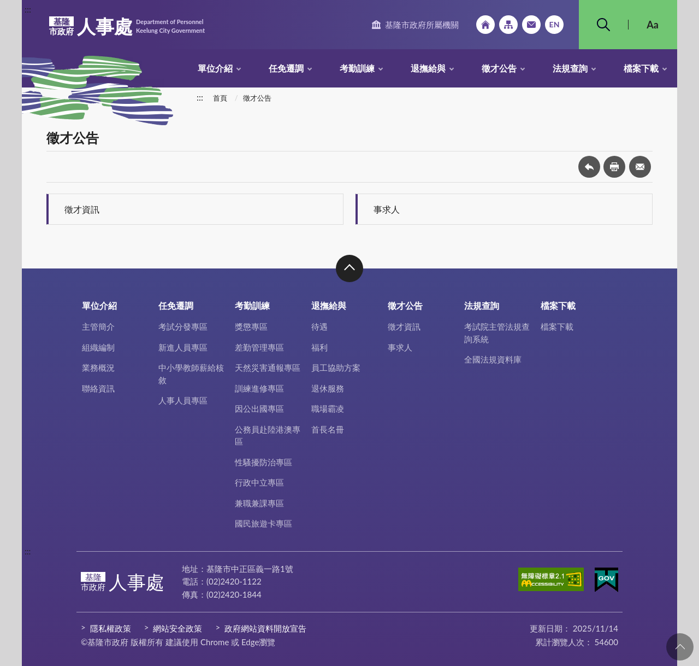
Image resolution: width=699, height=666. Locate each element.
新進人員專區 (183, 347)
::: (28, 9)
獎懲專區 (251, 326)
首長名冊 (327, 429)
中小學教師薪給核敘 (191, 374)
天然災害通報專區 (267, 367)
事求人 (387, 209)
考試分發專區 (183, 326)
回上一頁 (589, 167)
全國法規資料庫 (493, 359)
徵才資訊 (81, 209)
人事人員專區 (183, 400)
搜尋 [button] (603, 24)
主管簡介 (98, 326)
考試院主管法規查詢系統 (497, 333)
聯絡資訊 (98, 388)
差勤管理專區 (259, 347)
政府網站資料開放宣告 (265, 628)
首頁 (220, 98)
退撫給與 (428, 68)
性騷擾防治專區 (263, 462)
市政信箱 (531, 24)
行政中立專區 (259, 482)
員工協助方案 (335, 367)
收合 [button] (349, 268)
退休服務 (327, 388)
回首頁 (485, 24)
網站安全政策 (177, 628)
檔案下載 (641, 68)
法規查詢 (570, 68)
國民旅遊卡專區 (263, 523)
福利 (319, 347)
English (554, 24)
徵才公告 (499, 68)
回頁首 (680, 647)
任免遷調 (286, 68)
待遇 (319, 326)
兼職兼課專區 (259, 503)
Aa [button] (652, 24)
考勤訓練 (357, 68)
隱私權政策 (110, 628)
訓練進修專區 (259, 388)
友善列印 (614, 167)
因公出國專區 (259, 408)
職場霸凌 (327, 408)
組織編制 (98, 347)
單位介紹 (215, 68)
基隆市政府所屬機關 (422, 25)
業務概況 (98, 367)
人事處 (127, 26)
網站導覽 (508, 24)
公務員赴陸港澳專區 (267, 435)
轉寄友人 (640, 167)
